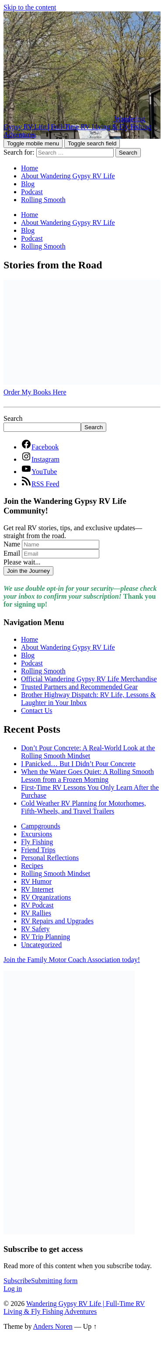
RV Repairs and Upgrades (57, 921)
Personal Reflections (50, 857)
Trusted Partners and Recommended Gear (79, 687)
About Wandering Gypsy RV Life (68, 176)
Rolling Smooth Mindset (55, 873)
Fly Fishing (37, 842)
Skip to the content (29, 7)
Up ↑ (90, 1326)
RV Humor (36, 881)
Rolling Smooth (43, 199)
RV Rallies (36, 913)
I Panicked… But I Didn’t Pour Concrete (78, 763)
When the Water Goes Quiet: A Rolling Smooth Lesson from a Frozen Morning (87, 775)
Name (11, 544)
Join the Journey (28, 571)
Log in (12, 1288)
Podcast (32, 191)
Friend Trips (38, 850)
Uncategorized (41, 944)
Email (11, 553)
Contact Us (36, 710)
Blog (28, 184)
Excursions (36, 834)
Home (29, 168)
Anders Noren (53, 1326)
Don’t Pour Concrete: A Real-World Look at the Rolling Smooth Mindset (88, 751)
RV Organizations (46, 897)
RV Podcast (37, 905)
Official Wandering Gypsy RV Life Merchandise (89, 679)
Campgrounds (40, 826)
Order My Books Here (34, 392)
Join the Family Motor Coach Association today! (71, 959)
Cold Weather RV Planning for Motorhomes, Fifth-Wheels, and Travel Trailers (83, 807)
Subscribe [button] (40, 1280)
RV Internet (37, 889)
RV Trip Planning (45, 936)
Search (13, 418)
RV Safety (35, 929)
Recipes (32, 865)
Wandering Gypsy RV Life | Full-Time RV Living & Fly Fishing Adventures (74, 1307)
